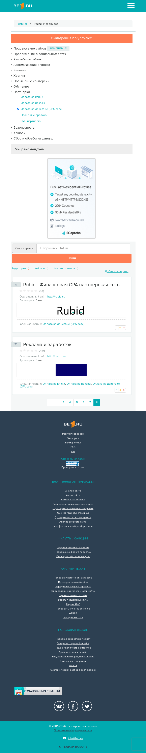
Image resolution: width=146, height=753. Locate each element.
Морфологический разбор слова (73, 526)
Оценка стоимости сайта (73, 595)
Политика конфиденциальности (73, 730)
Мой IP (73, 665)
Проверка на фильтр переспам (73, 552)
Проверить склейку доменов (73, 609)
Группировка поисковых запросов (73, 508)
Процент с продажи (34, 115)
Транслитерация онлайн (73, 652)
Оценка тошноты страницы (73, 513)
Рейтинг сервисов (73, 434)
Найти (71, 258)
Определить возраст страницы (73, 587)
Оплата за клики (32, 97)
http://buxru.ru (56, 356)
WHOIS (73, 613)
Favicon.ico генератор (73, 661)
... (57, 402)
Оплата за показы (33, 103)
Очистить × (58, 48)
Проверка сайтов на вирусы (73, 556)
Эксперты (73, 438)
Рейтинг (42, 268)
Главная (22, 24)
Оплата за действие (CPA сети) (41, 109)
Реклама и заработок (47, 344)
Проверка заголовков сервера (73, 517)
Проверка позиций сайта (73, 582)
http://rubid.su (56, 296)
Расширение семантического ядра (73, 504)
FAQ (73, 447)
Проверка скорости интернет (73, 639)
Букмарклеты (73, 443)
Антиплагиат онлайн (73, 500)
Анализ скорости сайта (72, 522)
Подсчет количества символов (73, 648)
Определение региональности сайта (73, 591)
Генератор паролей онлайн (73, 643)
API (73, 451)
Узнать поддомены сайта (73, 600)
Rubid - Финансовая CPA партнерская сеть (71, 285)
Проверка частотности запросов (73, 578)
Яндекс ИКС (73, 604)
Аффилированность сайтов (73, 547)
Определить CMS (73, 618)
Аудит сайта (73, 495)
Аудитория (21, 268)
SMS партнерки (31, 121)
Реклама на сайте (73, 747)
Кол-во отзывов (66, 268)
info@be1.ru (73, 738)
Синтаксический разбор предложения (73, 670)
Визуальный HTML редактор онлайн (73, 657)
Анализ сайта (73, 491)
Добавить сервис (116, 271)
